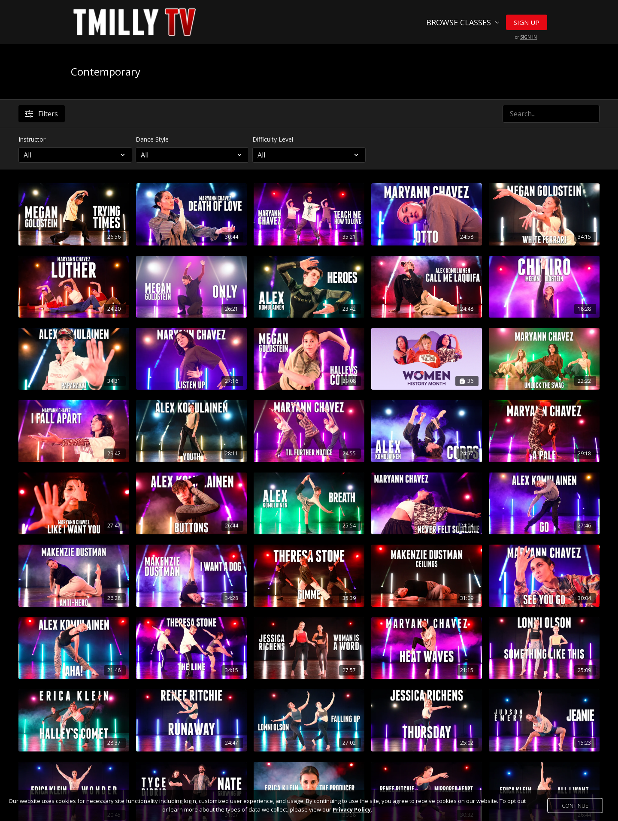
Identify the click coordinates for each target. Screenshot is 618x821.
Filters (41, 113)
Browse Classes (463, 22)
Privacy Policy (352, 809)
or (526, 37)
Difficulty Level (272, 139)
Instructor (31, 139)
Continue (575, 805)
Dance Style (152, 139)
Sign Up (526, 22)
